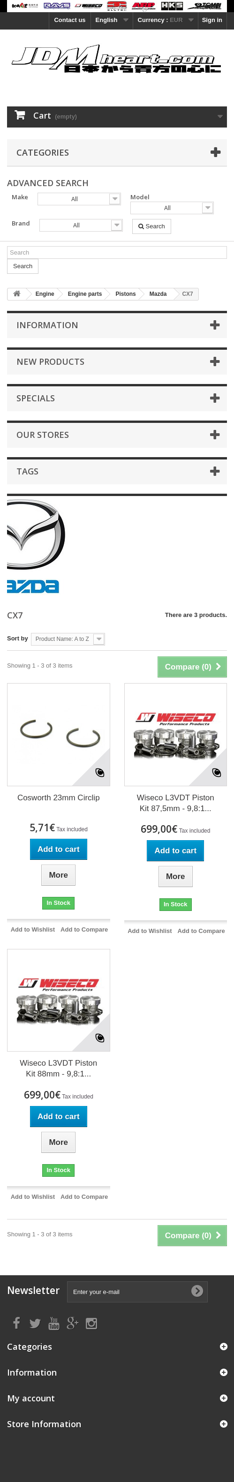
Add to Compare (84, 929)
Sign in (212, 19)
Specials (35, 398)
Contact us (69, 19)
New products (50, 361)
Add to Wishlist (33, 929)
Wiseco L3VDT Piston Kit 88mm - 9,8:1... (58, 1068)
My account (31, 1398)
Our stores (42, 434)
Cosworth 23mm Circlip (58, 797)
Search (151, 226)
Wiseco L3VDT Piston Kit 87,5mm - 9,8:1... (175, 803)
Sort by (17, 638)
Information (47, 325)
